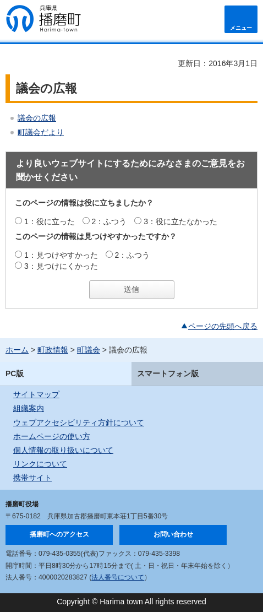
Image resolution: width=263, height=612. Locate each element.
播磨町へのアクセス (59, 534)
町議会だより (41, 132)
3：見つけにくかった (61, 266)
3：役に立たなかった (180, 221)
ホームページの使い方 (51, 436)
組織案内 (28, 408)
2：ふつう (109, 221)
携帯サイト (32, 477)
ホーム (17, 349)
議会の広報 (37, 117)
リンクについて (40, 463)
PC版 (15, 373)
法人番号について (117, 577)
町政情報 (52, 349)
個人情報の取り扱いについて (63, 450)
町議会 (88, 349)
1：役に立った (49, 221)
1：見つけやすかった (61, 255)
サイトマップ (36, 394)
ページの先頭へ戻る (222, 326)
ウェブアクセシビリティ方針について (78, 422)
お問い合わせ (173, 534)
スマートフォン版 (168, 373)
